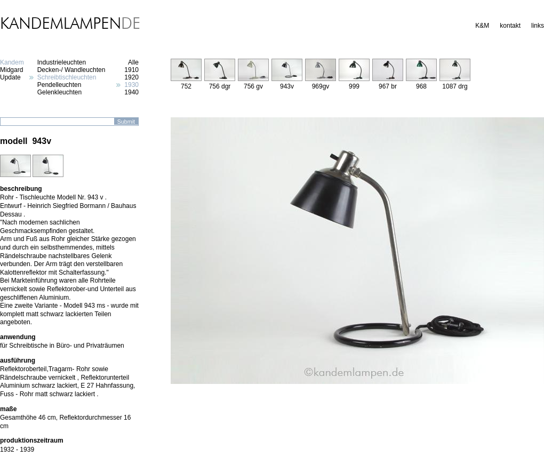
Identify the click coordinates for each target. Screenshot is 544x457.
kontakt (510, 25)
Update (10, 77)
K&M (482, 25)
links (537, 25)
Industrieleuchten (61, 62)
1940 (131, 92)
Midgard (11, 70)
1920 (131, 77)
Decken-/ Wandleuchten (71, 70)
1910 (131, 70)
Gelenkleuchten (59, 92)
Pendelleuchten (59, 85)
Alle (133, 62)
